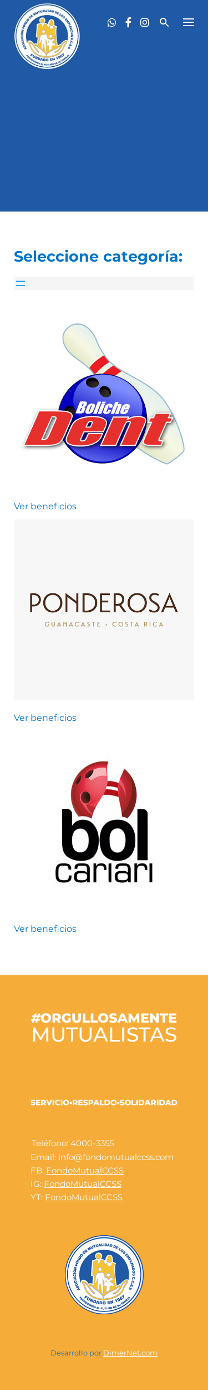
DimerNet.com (130, 1353)
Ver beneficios (45, 506)
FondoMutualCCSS (85, 1170)
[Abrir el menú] (20, 283)
